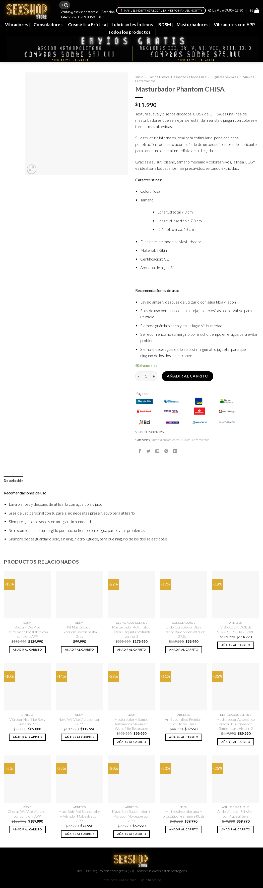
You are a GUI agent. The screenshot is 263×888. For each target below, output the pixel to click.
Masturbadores (193, 24)
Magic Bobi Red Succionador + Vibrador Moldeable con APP (79, 816)
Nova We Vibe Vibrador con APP (79, 721)
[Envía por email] (157, 451)
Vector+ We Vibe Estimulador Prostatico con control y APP (27, 632)
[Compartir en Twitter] (149, 451)
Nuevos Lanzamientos (165, 440)
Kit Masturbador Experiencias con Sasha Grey (79, 632)
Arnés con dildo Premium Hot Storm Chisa (184, 721)
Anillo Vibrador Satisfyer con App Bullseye (235, 813)
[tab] (13, 481)
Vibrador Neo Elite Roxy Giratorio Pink (27, 721)
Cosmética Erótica (87, 24)
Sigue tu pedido (150, 880)
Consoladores (48, 24)
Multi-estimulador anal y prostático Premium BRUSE (183, 813)
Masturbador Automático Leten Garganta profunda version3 (131, 632)
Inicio (139, 77)
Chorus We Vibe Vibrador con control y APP (27, 813)
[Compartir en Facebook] (140, 451)
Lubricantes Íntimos (132, 24)
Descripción (13, 481)
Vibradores (16, 24)
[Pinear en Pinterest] (166, 451)
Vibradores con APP (234, 24)
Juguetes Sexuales (224, 77)
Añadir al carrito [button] (27, 649)
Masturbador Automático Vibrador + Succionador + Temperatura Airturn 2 (235, 724)
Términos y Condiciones (119, 880)
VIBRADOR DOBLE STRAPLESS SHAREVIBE (235, 629)
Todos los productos (129, 32)
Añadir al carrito (187, 376)
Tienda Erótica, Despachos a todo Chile (177, 77)
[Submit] (66, 5)
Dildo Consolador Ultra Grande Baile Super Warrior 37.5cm (184, 632)
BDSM (164, 24)
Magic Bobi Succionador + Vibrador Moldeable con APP (131, 816)
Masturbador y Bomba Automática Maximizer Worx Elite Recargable (131, 724)
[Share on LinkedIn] (175, 451)
